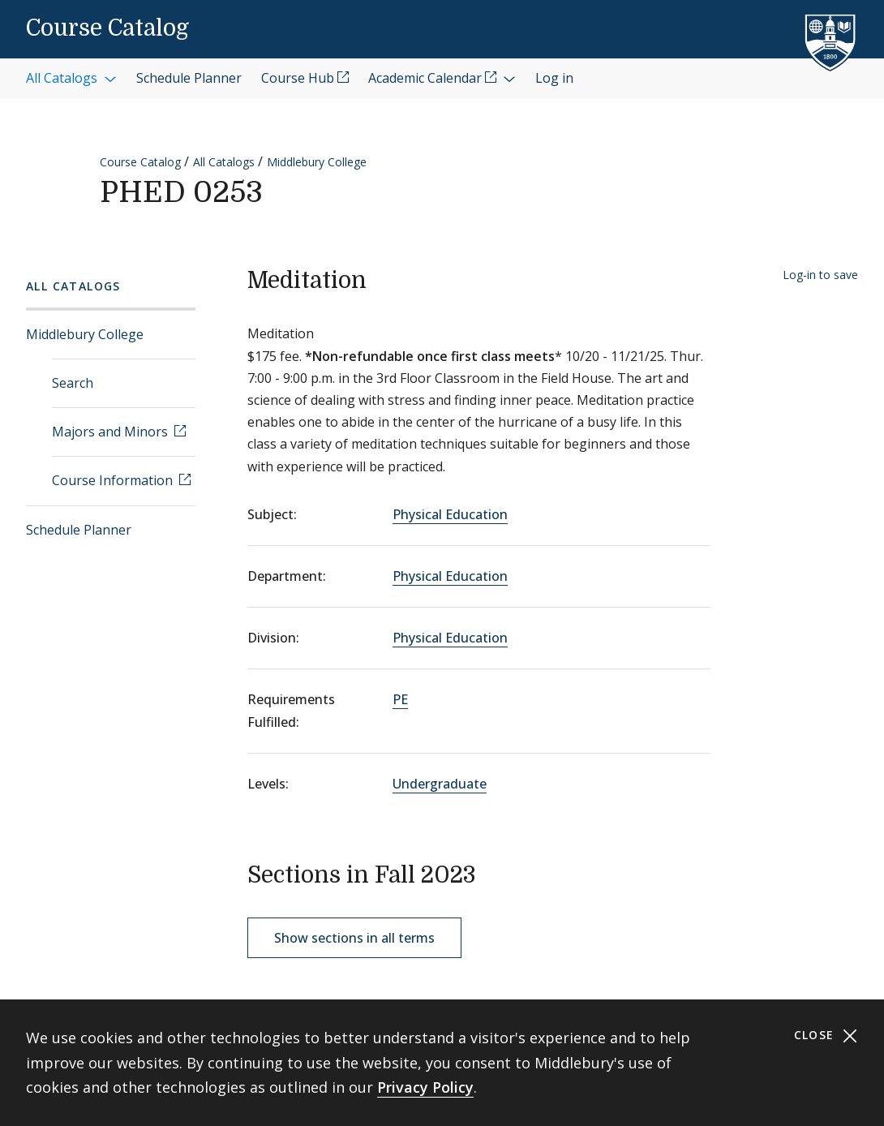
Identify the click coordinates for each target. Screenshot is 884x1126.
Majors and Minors (111, 432)
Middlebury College (317, 162)
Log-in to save (820, 274)
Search (72, 383)
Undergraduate (440, 784)
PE (400, 699)
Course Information (114, 480)
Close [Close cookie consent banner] (826, 1035)
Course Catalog (107, 28)
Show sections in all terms (354, 938)
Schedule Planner (78, 530)
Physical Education (450, 514)
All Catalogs (224, 162)
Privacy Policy (425, 1087)
